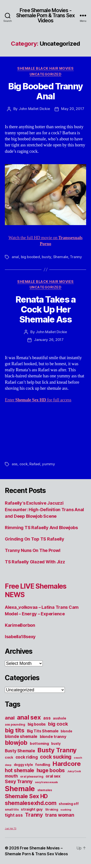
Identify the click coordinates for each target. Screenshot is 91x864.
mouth (11, 776)
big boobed (30, 256)
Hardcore (66, 763)
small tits (11, 809)
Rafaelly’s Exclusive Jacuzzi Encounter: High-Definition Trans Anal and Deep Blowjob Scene (44, 509)
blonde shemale (21, 736)
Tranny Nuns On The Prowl (32, 550)
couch (78, 757)
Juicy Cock (74, 771)
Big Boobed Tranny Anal (45, 91)
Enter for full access (38, 400)
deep (8, 765)
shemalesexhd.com (31, 803)
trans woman (59, 815)
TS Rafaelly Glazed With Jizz (35, 561)
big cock (58, 724)
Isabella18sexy (20, 636)
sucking (65, 809)
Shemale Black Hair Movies (45, 68)
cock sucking (55, 757)
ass (14, 464)
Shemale (60, 256)
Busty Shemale (20, 750)
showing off (68, 804)
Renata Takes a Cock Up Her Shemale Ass (45, 309)
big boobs (37, 724)
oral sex (53, 776)
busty (46, 256)
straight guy (32, 809)
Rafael (34, 464)
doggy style (23, 765)
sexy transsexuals (46, 782)
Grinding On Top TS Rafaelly (34, 539)
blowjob (16, 742)
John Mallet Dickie (34, 108)
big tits (15, 730)
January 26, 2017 (49, 339)
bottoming (39, 743)
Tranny (76, 256)
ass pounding (15, 724)
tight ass (14, 815)
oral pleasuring (31, 776)
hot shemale (19, 770)
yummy (48, 464)
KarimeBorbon (20, 625)
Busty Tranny (57, 750)
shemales (44, 790)
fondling (42, 764)
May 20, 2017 (72, 108)
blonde (66, 731)
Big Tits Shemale (42, 730)
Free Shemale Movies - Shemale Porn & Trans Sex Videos (45, 15)
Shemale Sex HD (26, 796)
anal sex (29, 717)
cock (23, 464)
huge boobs (51, 770)
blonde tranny (53, 736)
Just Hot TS (10, 828)
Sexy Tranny (19, 781)
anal (15, 256)
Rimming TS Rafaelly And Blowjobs (41, 527)
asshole (59, 718)
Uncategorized (46, 74)
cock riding (27, 757)
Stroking (51, 809)
